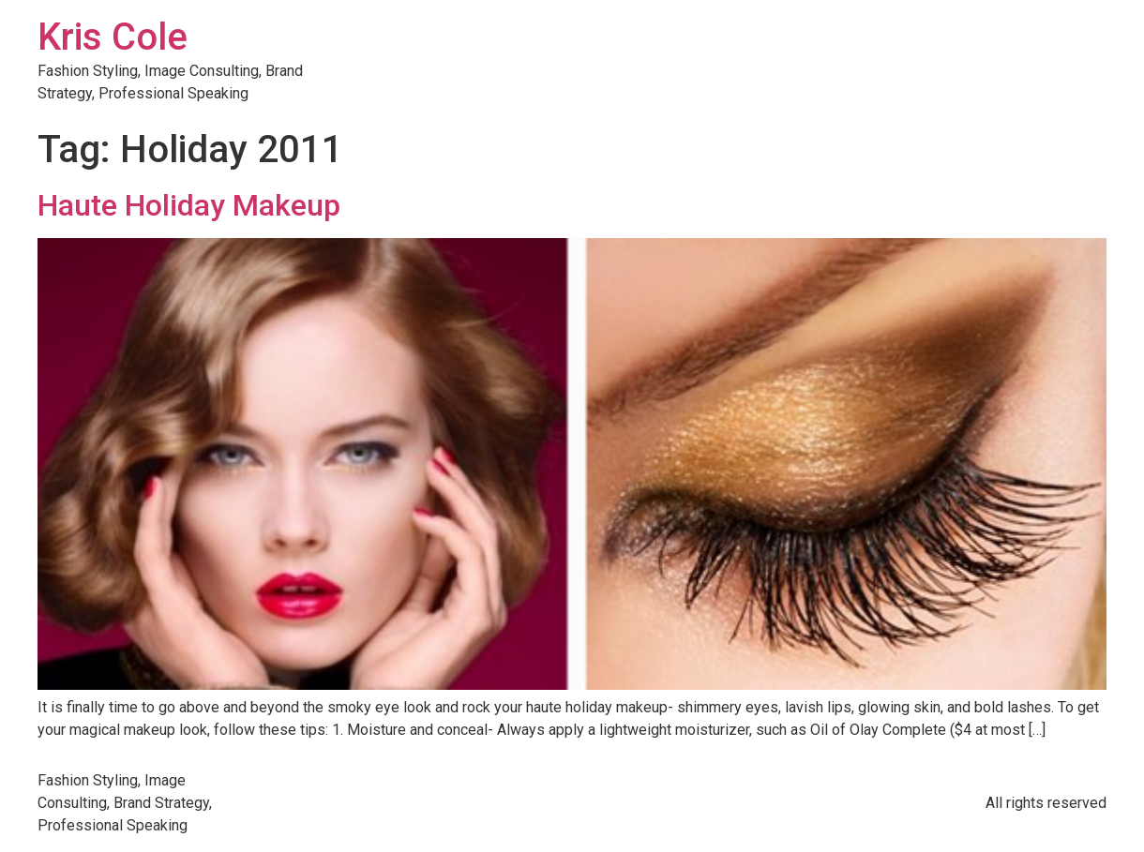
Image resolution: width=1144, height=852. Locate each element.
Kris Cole (113, 37)
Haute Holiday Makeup (189, 205)
